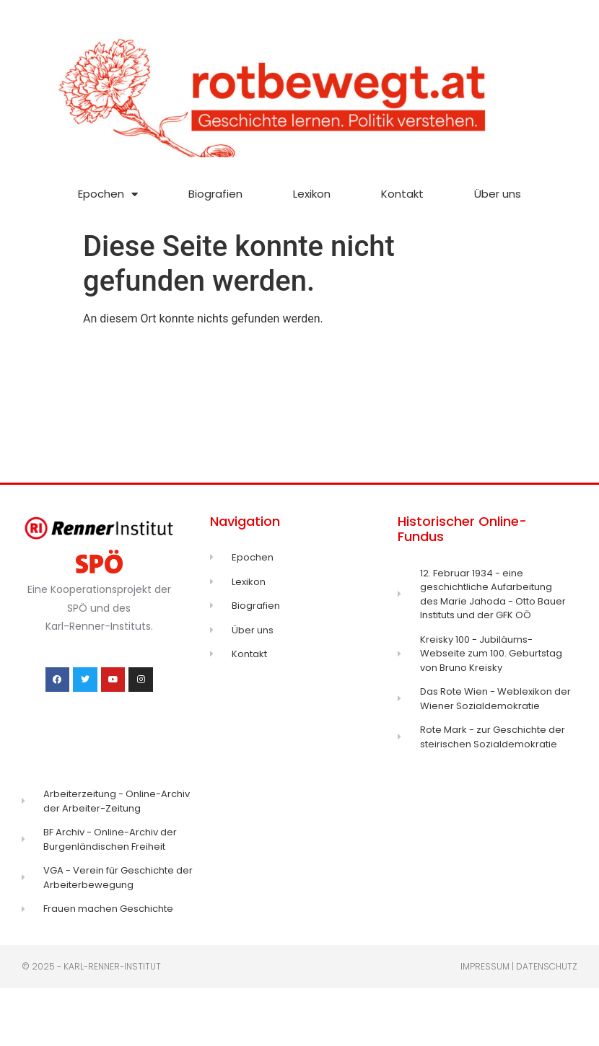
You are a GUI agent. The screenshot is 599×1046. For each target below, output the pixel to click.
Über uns (497, 193)
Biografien (215, 193)
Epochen (108, 194)
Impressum (485, 966)
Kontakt (402, 193)
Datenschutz (546, 966)
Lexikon (312, 193)
